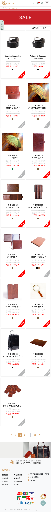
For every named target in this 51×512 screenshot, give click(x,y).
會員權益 (18, 484)
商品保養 (6, 484)
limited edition (11, 8)
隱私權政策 (17, 475)
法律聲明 (6, 481)
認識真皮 (18, 478)
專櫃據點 (5, 475)
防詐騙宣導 (18, 481)
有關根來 (6, 478)
